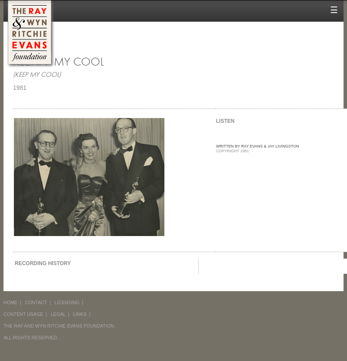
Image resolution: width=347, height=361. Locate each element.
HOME (10, 302)
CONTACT (36, 302)
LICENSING (67, 302)
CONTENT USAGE (23, 314)
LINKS (80, 314)
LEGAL (58, 314)
